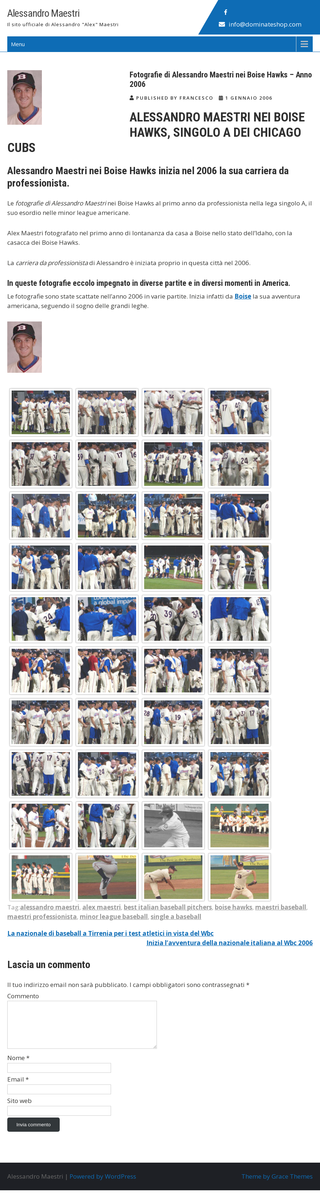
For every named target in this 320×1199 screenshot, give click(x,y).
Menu (18, 44)
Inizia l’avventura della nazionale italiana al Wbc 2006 (229, 943)
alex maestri (101, 907)
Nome (18, 1066)
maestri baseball (280, 907)
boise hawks (233, 907)
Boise (242, 296)
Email (18, 1088)
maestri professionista (42, 916)
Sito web (19, 1109)
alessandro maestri (49, 907)
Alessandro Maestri (43, 13)
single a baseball (176, 916)
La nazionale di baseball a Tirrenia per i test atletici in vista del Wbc (110, 933)
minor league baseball (114, 916)
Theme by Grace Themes (277, 1185)
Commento (23, 996)
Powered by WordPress (103, 1185)
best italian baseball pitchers (168, 907)
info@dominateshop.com (265, 24)
